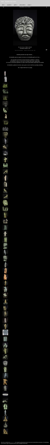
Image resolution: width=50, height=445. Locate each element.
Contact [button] (29, 4)
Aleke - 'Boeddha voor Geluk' (8, 1)
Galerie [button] (16, 4)
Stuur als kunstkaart (25, 50)
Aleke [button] (3, 4)
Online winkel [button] (22, 4)
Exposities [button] (9, 4)
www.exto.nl (12, 442)
